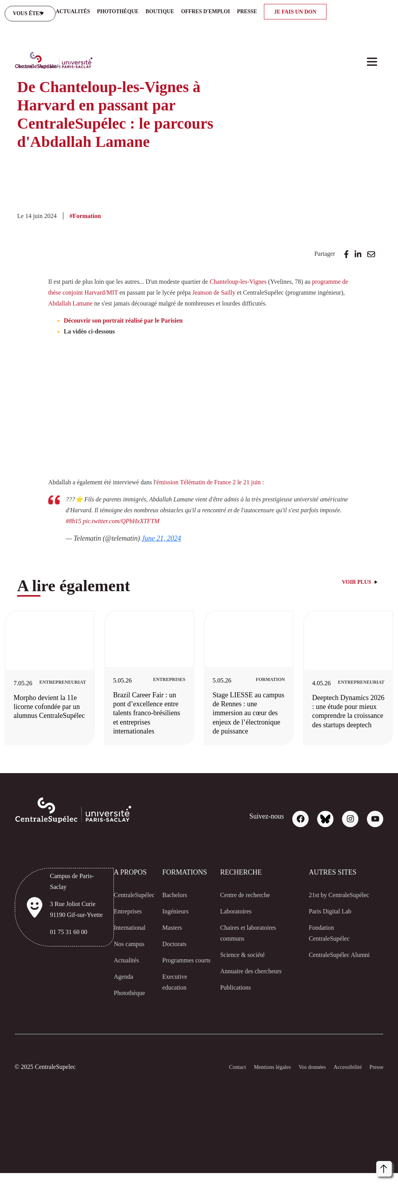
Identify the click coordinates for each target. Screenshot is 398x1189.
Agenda (119, 987)
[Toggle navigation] (372, 16)
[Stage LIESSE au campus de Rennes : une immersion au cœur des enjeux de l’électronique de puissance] (280, 682)
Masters (175, 938)
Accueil (26, 49)
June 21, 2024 (169, 535)
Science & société (244, 965)
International (127, 938)
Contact (219, 1083)
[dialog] (312, 1150)
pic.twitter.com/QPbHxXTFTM (171, 518)
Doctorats (177, 954)
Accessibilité (343, 1083)
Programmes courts (182, 976)
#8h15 (121, 518)
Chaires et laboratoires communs (253, 943)
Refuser (332, 1167)
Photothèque (127, 1003)
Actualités (52, 49)
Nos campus (126, 954)
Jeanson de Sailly (296, 275)
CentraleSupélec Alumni (333, 982)
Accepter (366, 1167)
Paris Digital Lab (333, 933)
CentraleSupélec (131, 905)
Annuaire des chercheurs (256, 982)
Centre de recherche (249, 905)
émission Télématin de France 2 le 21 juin (233, 475)
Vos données (304, 1083)
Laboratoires (239, 922)
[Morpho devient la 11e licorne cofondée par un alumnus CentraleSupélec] (65, 676)
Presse (374, 1083)
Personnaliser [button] (257, 1167)
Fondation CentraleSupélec (333, 954)
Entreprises (124, 922)
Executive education (177, 1003)
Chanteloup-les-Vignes (270, 264)
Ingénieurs (179, 922)
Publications (237, 998)
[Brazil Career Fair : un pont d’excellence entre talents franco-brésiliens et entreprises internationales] (173, 678)
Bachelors (177, 905)
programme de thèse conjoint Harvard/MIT (120, 275)
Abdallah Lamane (194, 286)
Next (391, 687)
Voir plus (357, 579)
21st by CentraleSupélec (333, 911)
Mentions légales (258, 1083)
